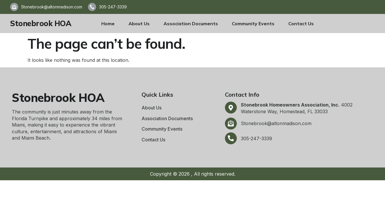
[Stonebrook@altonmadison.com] (14, 7)
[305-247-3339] (92, 7)
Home (108, 23)
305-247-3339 (113, 6)
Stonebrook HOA (40, 23)
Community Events (253, 23)
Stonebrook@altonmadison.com (51, 6)
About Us (139, 23)
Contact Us (301, 23)
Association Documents (191, 23)
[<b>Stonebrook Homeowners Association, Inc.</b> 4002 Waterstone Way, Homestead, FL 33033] (231, 108)
